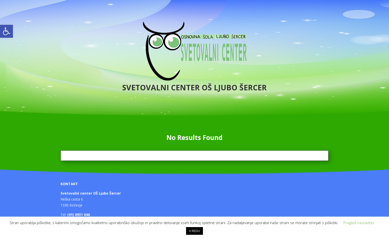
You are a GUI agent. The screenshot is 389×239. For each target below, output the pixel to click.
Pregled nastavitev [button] (358, 222)
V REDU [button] (194, 231)
